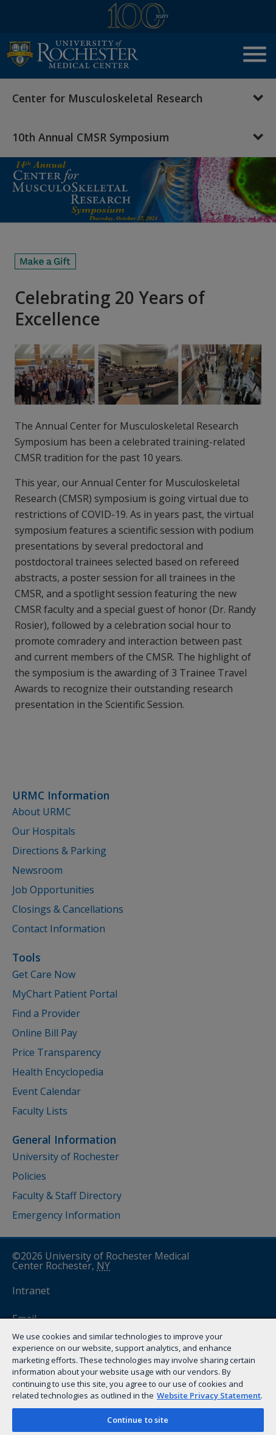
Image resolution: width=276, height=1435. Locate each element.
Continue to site (137, 1419)
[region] (138, 1376)
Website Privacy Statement (209, 1395)
